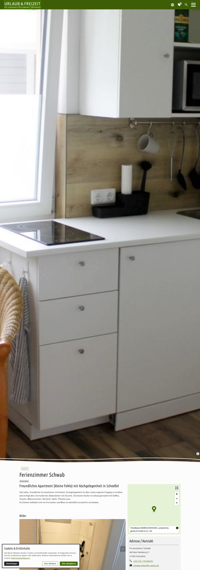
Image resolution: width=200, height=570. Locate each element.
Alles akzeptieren (69, 564)
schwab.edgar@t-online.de (146, 565)
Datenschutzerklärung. (20, 558)
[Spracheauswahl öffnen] (172, 4)
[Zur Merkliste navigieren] (179, 3)
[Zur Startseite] (22, 4)
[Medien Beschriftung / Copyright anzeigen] (198, 454)
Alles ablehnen (50, 564)
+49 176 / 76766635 (143, 561)
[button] (193, 4)
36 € (24, 469)
